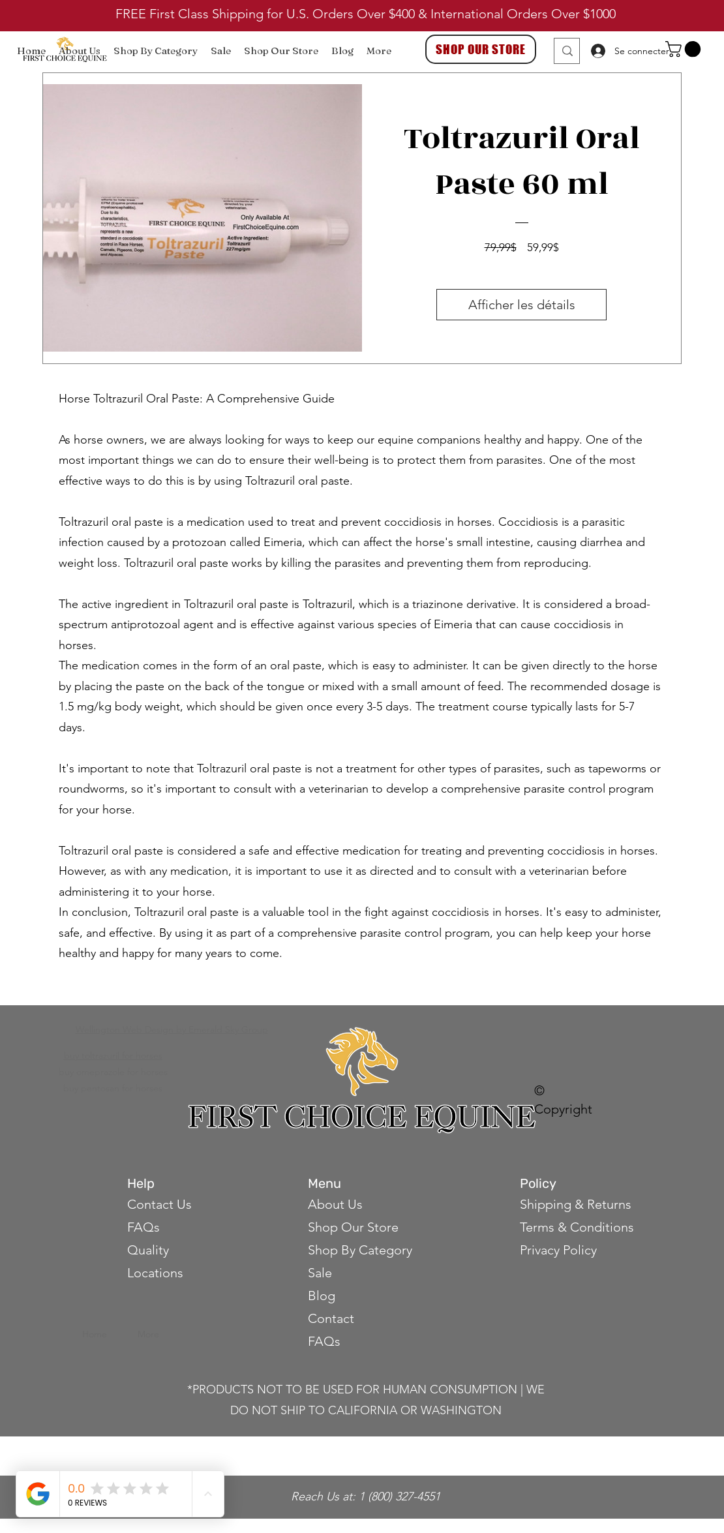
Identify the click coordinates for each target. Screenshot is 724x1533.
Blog (321, 1295)
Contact (332, 1318)
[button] (684, 49)
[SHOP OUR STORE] (480, 49)
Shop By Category (360, 1250)
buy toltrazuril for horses (113, 1055)
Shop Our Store (353, 1227)
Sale (320, 1273)
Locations (155, 1273)
